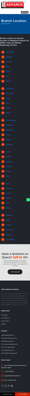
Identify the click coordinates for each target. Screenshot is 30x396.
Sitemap (3, 324)
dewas (8, 108)
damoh (8, 98)
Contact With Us (5, 321)
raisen (8, 193)
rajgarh (8, 198)
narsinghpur (10, 239)
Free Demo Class (7, 394)
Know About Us (5, 318)
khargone (9, 144)
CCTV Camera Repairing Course (9, 344)
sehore (8, 208)
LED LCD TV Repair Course (8, 347)
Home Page (4, 315)
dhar (7, 76)
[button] (24, 12)
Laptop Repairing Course (7, 335)
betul (8, 67)
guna (7, 183)
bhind (8, 71)
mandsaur (9, 230)
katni (8, 220)
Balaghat (9, 57)
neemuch (9, 188)
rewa (7, 203)
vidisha (8, 140)
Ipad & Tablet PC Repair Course (9, 353)
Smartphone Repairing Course (9, 338)
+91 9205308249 (22, 394)
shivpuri (9, 171)
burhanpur (10, 88)
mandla (8, 225)
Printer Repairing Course (7, 350)
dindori (8, 81)
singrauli (9, 125)
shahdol (9, 157)
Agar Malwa (10, 52)
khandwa (9, 215)
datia (8, 103)
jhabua (8, 113)
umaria (8, 135)
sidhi (7, 176)
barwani (9, 62)
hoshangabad (10, 120)
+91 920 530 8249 (15, 272)
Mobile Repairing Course (7, 341)
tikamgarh (9, 130)
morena (8, 234)
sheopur (9, 166)
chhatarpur (10, 93)
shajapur (9, 161)
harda (8, 152)
